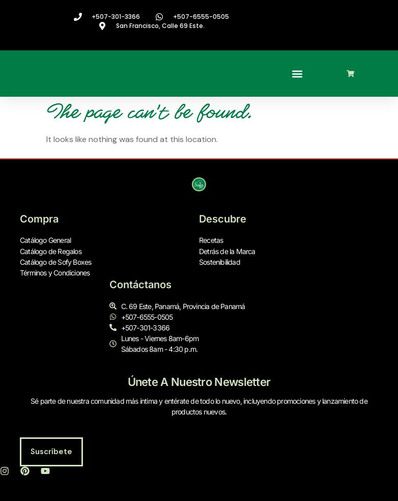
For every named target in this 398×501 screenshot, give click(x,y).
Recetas (211, 240)
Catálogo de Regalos (50, 251)
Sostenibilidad (219, 262)
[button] (297, 73)
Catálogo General (45, 240)
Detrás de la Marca (227, 251)
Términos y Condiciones (55, 272)
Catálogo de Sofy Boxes (55, 262)
